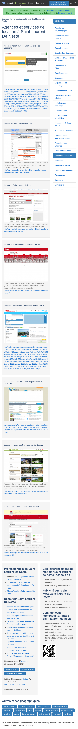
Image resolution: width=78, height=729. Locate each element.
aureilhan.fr (68, 714)
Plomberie (59, 161)
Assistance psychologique (61, 29)
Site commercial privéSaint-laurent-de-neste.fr (59, 3)
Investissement (61, 111)
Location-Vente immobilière (61, 116)
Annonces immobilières (64, 156)
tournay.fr (38, 710)
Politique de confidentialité (58, 10)
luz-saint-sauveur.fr (67, 710)
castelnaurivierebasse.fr (26, 706)
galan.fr (16, 714)
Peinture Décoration (63, 151)
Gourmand (39, 3)
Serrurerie (59, 180)
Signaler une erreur (27, 669)
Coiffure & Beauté (62, 43)
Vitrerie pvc (59, 185)
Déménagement (61, 73)
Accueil (10, 3)
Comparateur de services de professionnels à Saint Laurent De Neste (20, 585)
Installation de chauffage (60, 104)
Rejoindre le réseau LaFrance (15, 673)
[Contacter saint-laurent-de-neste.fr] (75, 3)
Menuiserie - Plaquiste (64, 131)
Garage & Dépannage (64, 170)
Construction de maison (64, 53)
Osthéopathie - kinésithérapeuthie (62, 137)
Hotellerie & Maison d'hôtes (63, 96)
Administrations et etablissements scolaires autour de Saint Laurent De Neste (20, 636)
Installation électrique (63, 90)
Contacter (25, 661)
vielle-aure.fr (7, 710)
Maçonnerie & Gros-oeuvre (63, 124)
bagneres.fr (57, 714)
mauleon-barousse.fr (51, 710)
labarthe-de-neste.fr (44, 706)
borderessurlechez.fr (28, 714)
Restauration (60, 175)
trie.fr (30, 710)
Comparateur (20, 3)
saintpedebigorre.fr (9, 706)
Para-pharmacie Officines (61, 144)
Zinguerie (59, 190)
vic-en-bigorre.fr (20, 710)
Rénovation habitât (62, 165)
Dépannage (59, 78)
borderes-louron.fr (44, 714)
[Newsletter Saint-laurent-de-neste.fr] (71, 3)
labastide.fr (7, 714)
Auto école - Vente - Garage (63, 37)
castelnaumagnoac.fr (60, 706)
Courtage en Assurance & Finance (64, 59)
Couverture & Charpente (60, 66)
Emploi (30, 3)
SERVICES (59, 21)
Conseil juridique (61, 48)
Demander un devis (12, 669)
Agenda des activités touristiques (20, 607)
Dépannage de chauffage (61, 84)
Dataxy (26, 679)
